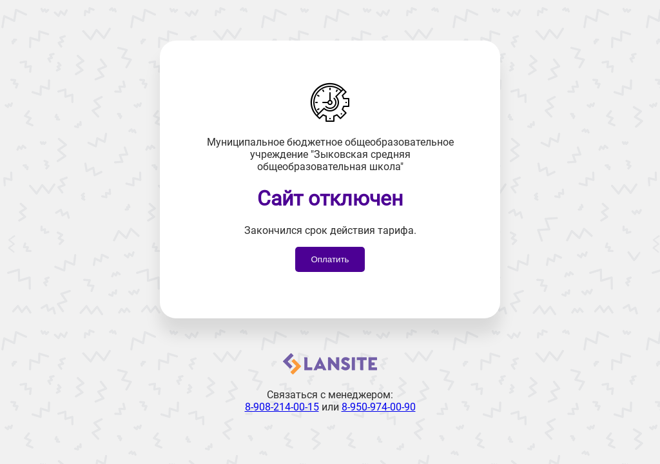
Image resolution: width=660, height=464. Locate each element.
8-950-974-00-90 (379, 407)
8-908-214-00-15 (282, 407)
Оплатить (330, 259)
